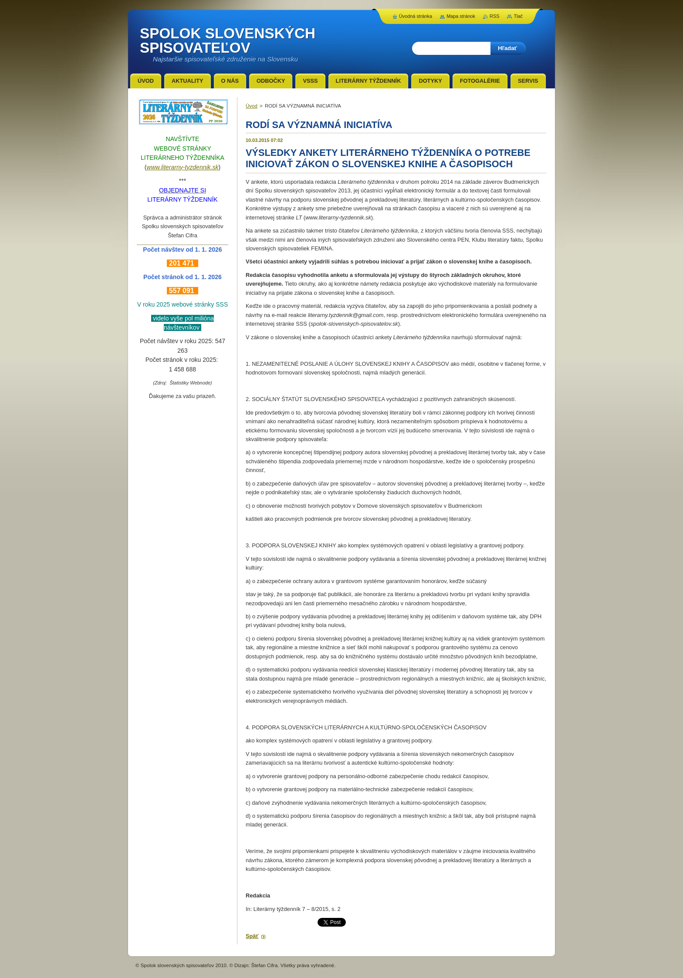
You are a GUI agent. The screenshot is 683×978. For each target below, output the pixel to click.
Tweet (325, 921)
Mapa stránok (460, 16)
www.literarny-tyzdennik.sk (183, 167)
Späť (252, 936)
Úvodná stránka (415, 16)
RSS (494, 16)
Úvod (251, 105)
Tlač (518, 16)
